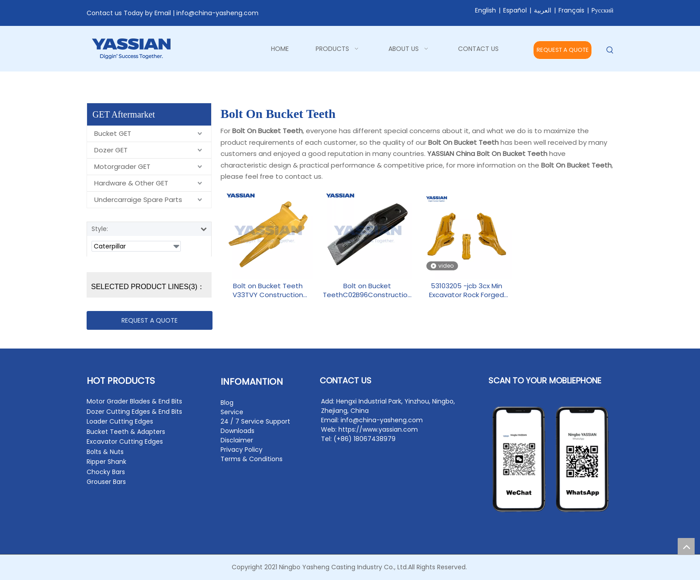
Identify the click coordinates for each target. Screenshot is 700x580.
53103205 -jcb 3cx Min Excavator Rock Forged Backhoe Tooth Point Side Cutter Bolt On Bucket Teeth (466, 290)
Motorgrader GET (122, 166)
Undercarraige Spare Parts (138, 199)
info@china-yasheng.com (217, 12)
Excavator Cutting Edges (125, 441)
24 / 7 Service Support (255, 421)
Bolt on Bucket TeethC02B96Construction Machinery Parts (367, 290)
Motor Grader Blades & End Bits (134, 401)
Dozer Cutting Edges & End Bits (134, 411)
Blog (227, 402)
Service (232, 412)
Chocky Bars (106, 471)
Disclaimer (237, 440)
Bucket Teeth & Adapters (126, 431)
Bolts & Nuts (105, 451)
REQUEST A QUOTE (563, 50)
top (686, 546)
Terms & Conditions (252, 458)
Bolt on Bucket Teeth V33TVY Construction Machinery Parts (268, 290)
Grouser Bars (106, 481)
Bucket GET (112, 133)
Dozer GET (111, 150)
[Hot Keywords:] (610, 50)
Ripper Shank (106, 461)
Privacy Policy (241, 449)
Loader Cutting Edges (120, 421)
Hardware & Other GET (131, 183)
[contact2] (550, 459)
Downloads (237, 430)
